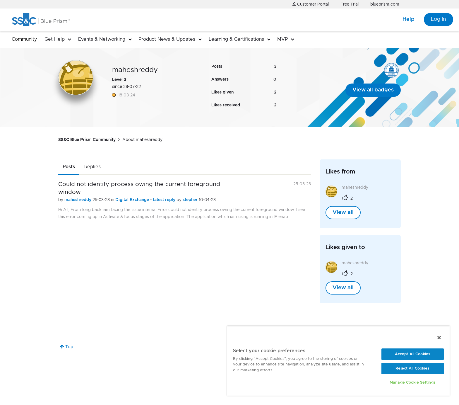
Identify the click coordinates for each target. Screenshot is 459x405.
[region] (338, 361)
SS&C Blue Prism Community (87, 140)
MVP (282, 39)
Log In (438, 19)
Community (24, 39)
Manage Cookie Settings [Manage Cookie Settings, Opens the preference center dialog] (413, 382)
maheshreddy (78, 200)
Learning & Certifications (236, 39)
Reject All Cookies (412, 368)
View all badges (373, 90)
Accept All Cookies (412, 354)
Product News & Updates (166, 39)
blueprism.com (384, 4)
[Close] (439, 337)
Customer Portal (310, 4)
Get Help (54, 39)
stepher (191, 200)
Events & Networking (101, 39)
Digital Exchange (132, 200)
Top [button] (69, 347)
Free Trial (349, 4)
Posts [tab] (69, 166)
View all (343, 212)
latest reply (165, 200)
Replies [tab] (92, 166)
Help (409, 19)
